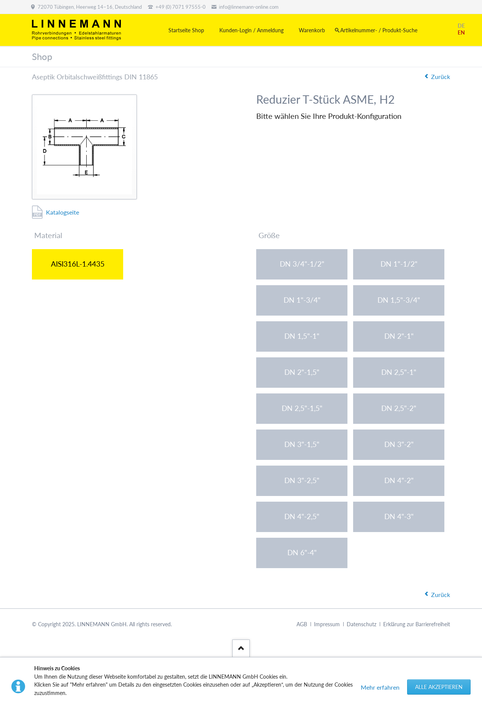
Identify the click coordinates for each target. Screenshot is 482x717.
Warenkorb (312, 30)
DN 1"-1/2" (399, 263)
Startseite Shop (186, 30)
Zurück (440, 76)
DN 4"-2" (399, 480)
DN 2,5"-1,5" (302, 408)
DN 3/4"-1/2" (302, 263)
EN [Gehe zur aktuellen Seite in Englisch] (461, 32)
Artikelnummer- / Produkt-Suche (378, 30)
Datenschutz (361, 624)
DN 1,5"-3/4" (398, 299)
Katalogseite (62, 212)
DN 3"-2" (399, 444)
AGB (301, 624)
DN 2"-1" (399, 336)
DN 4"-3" (399, 516)
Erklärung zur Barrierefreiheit (416, 624)
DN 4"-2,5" (301, 516)
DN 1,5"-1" (301, 336)
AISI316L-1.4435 (78, 263)
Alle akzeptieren (439, 687)
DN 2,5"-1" (398, 372)
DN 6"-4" (302, 552)
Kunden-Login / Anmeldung (251, 30)
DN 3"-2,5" (301, 480)
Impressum (327, 624)
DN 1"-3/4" (302, 299)
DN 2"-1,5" (301, 372)
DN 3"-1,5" (301, 444)
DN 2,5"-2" (398, 408)
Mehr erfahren (380, 687)
